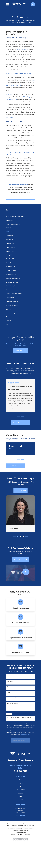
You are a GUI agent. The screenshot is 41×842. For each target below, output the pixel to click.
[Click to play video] (25, 572)
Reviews (20, 793)
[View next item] (22, 416)
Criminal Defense (20, 789)
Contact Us (20, 800)
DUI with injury (27, 97)
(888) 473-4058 (20, 770)
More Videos (20, 560)
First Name (10, 676)
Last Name (10, 681)
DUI (20, 786)
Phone (8, 687)
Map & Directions (20, 815)
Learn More (20, 351)
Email (8, 692)
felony (33, 80)
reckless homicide (11, 99)
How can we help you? (13, 703)
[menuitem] (20, 216)
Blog (20, 796)
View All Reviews (20, 423)
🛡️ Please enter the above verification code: (19, 717)
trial (25, 160)
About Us (20, 490)
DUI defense (9, 117)
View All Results (15, 466)
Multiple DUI (9, 94)
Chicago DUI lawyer (22, 49)
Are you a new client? (12, 698)
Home (20, 779)
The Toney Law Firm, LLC (13, 85)
